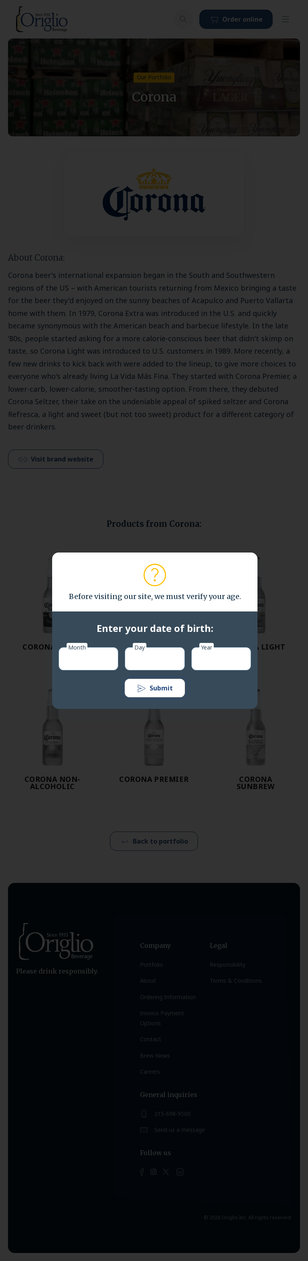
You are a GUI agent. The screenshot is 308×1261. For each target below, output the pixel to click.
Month (77, 647)
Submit (155, 688)
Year (206, 647)
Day (139, 647)
